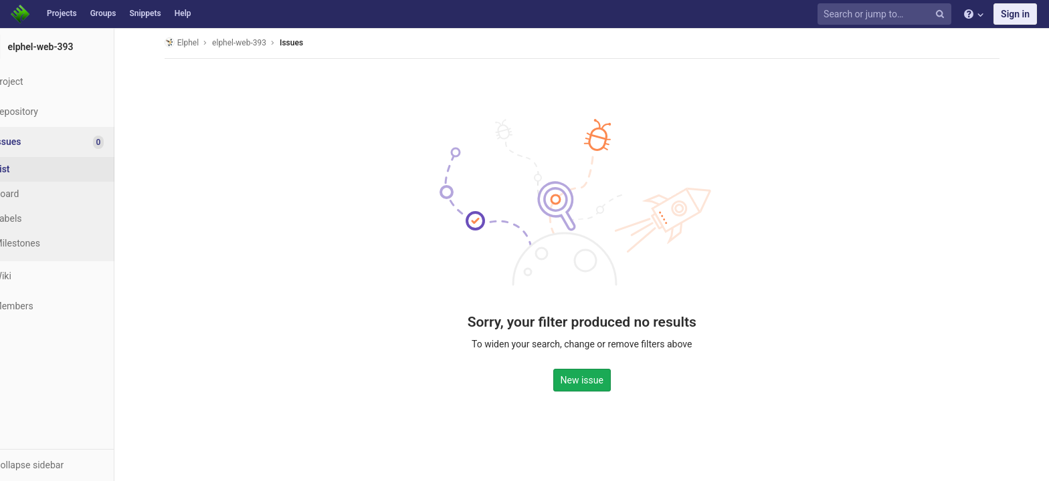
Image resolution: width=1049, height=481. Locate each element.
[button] (73, 465)
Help (183, 13)
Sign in (1015, 14)
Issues (307, 42)
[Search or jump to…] (886, 14)
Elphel (198, 42)
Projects (62, 13)
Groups (103, 13)
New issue (598, 378)
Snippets (145, 13)
